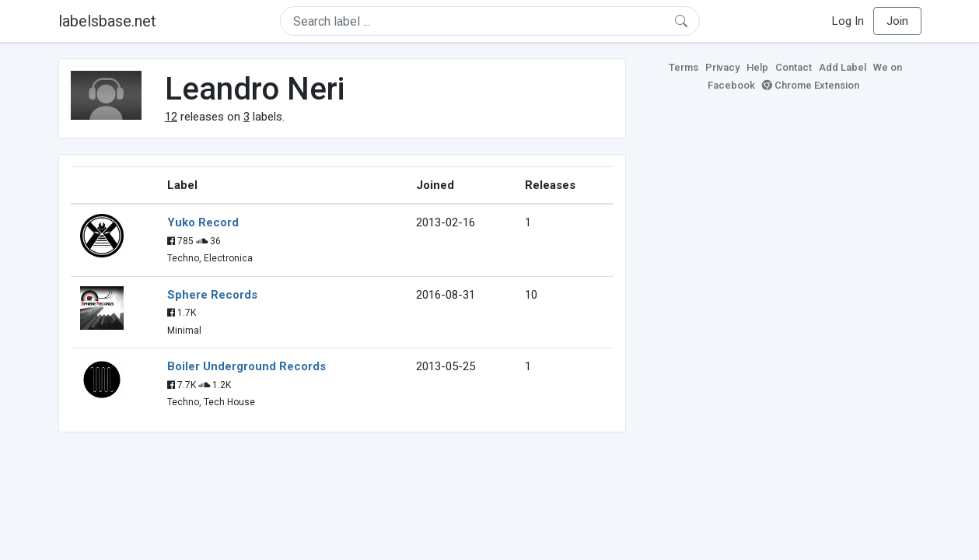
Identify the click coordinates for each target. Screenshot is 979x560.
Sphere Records (212, 295)
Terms (683, 67)
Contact (793, 67)
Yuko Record (203, 222)
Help (757, 67)
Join (897, 21)
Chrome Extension (810, 85)
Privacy (722, 67)
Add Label (842, 67)
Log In (848, 21)
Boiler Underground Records (246, 366)
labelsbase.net (107, 21)
